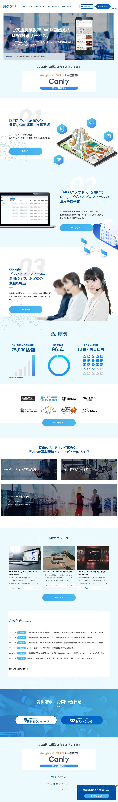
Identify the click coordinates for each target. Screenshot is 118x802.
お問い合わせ (104, 6)
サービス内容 (39, 6)
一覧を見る (59, 598)
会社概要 (55, 784)
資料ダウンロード (87, 6)
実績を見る (26, 151)
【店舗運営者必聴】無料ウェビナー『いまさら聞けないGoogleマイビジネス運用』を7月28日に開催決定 (59, 637)
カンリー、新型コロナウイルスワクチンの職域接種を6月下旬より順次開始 (50, 648)
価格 (30, 6)
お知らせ (21, 632)
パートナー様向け (53, 6)
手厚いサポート (26, 310)
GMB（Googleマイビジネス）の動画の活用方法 (58, 572)
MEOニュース (66, 6)
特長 (24, 6)
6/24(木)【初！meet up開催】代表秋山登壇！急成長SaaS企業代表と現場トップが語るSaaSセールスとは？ (60, 658)
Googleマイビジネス (16, 588)
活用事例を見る (59, 423)
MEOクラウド (76, 228)
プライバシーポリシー (65, 784)
